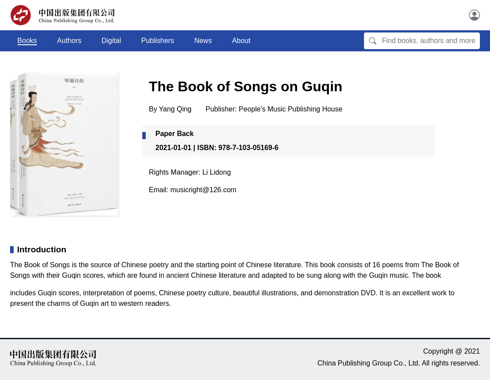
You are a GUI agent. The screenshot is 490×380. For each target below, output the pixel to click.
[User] (474, 15)
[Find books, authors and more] (431, 40)
